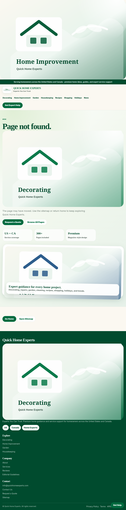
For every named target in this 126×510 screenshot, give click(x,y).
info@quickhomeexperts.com (15, 485)
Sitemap (6, 497)
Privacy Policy (92, 506)
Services (6, 467)
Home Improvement (22, 98)
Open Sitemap (26, 319)
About (5, 463)
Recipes (58, 98)
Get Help (117, 505)
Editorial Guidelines (10, 474)
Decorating (7, 98)
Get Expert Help (12, 105)
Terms (103, 506)
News (86, 98)
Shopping (68, 98)
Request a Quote (13, 222)
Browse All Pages (35, 222)
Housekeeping (47, 98)
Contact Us (7, 489)
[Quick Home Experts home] (61, 89)
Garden (36, 98)
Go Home (9, 319)
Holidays (78, 98)
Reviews (6, 470)
